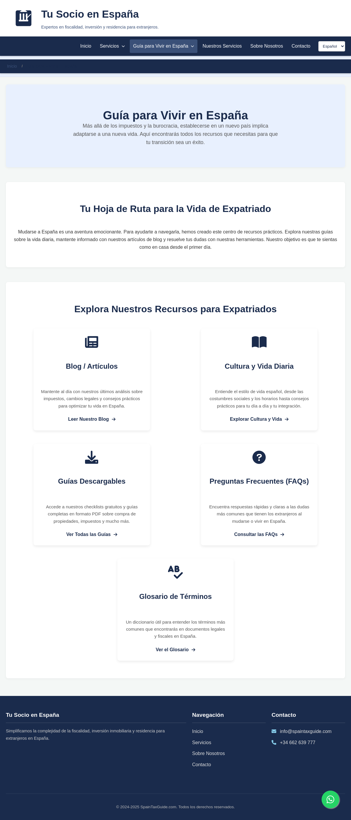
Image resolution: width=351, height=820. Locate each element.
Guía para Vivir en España (163, 46)
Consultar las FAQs (259, 534)
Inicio (85, 46)
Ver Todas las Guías (91, 534)
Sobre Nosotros (266, 46)
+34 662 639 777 (297, 742)
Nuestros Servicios (222, 46)
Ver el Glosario (175, 649)
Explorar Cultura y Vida (259, 419)
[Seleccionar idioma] (331, 46)
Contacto (301, 46)
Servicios (112, 46)
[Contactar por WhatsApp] (330, 799)
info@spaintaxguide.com (305, 731)
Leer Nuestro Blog (91, 419)
